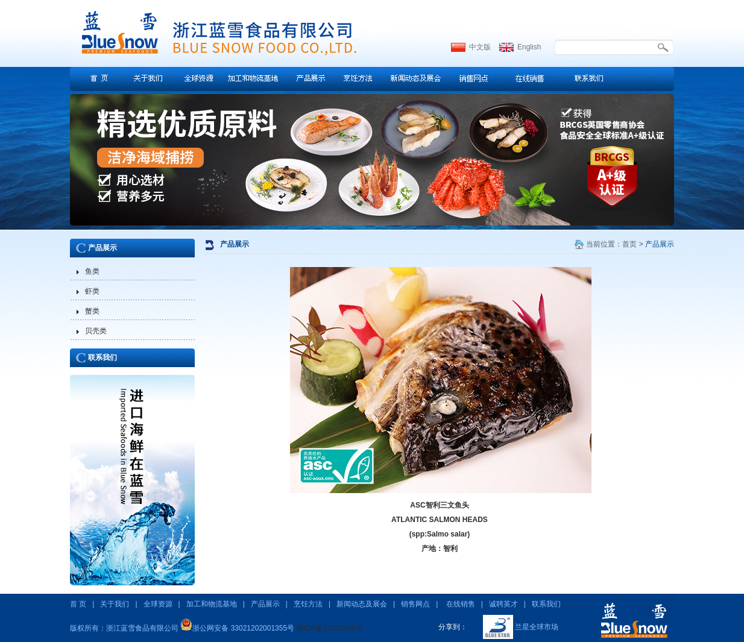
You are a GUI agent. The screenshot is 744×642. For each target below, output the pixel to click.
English (529, 47)
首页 (629, 244)
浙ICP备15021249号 (329, 628)
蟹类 (92, 311)
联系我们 (102, 357)
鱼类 (92, 271)
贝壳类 (96, 331)
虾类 (92, 291)
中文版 (480, 47)
